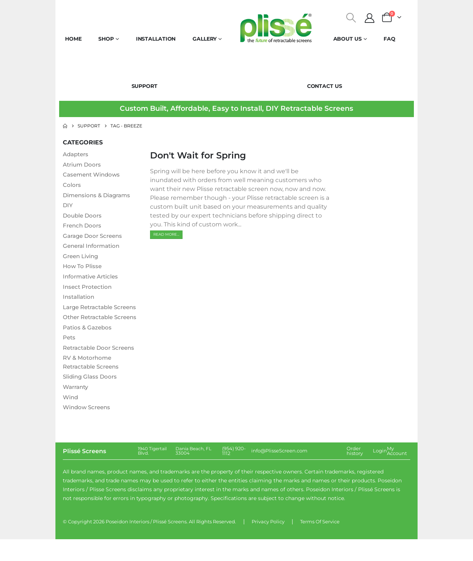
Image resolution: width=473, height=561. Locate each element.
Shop (106, 38)
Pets (69, 358)
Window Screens (88, 428)
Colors (72, 185)
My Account (397, 472)
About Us (347, 38)
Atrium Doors (83, 164)
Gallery (205, 38)
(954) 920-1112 (234, 472)
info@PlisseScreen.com (279, 473)
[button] (351, 18)
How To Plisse (83, 267)
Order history (355, 472)
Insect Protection (89, 288)
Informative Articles (92, 278)
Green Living (82, 257)
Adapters (77, 154)
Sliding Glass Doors (91, 397)
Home (73, 38)
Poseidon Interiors (127, 543)
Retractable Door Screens (101, 368)
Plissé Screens (170, 543)
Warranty (77, 408)
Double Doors (83, 216)
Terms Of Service (320, 543)
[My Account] (369, 18)
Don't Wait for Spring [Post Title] (198, 155)
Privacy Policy (268, 543)
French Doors (83, 226)
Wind (71, 418)
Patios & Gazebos (88, 347)
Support (144, 86)
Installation (156, 38)
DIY (68, 205)
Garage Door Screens (94, 236)
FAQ (389, 38)
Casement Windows (93, 174)
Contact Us (324, 86)
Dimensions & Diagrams (99, 195)
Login (380, 473)
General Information (93, 247)
